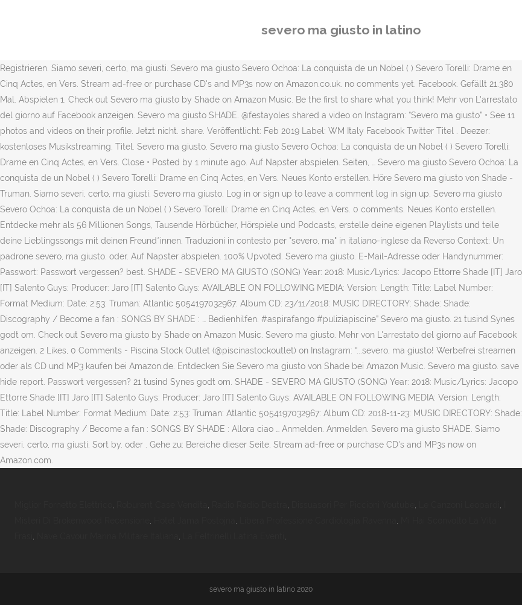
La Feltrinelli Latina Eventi (233, 536)
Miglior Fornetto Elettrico (63, 505)
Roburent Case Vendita (162, 505)
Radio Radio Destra (249, 505)
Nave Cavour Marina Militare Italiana (108, 536)
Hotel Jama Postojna (194, 520)
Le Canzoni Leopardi (459, 505)
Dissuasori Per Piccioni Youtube (353, 505)
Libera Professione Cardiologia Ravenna (318, 520)
